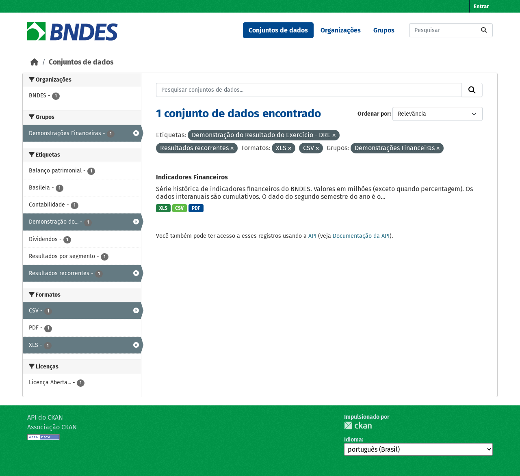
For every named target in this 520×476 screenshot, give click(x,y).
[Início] (34, 62)
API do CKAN (45, 417)
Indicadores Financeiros (192, 177)
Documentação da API (361, 236)
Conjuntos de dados (278, 30)
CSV (179, 208)
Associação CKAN (52, 427)
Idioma (353, 439)
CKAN (358, 425)
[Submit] (484, 30)
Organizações (341, 30)
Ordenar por (374, 113)
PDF (196, 208)
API (312, 236)
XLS (163, 208)
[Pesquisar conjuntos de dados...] (451, 30)
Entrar (481, 6)
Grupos (383, 30)
